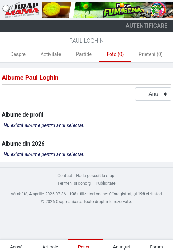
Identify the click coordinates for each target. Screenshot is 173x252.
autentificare (146, 25)
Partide (84, 54)
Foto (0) (115, 54)
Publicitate (106, 183)
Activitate (51, 54)
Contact (64, 175)
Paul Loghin (86, 40)
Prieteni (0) (151, 54)
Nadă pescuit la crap (95, 175)
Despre (18, 54)
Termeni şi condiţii (74, 183)
